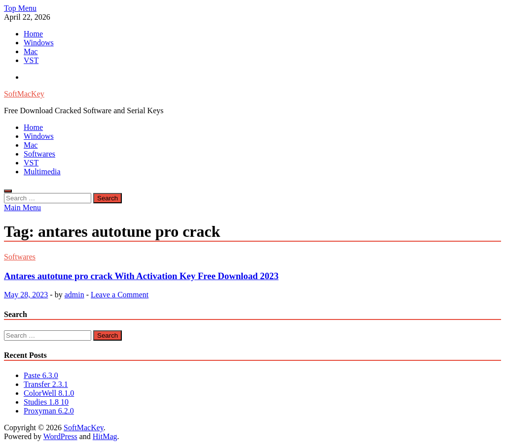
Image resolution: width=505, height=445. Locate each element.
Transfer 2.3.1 (46, 384)
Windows (39, 42)
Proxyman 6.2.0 (49, 411)
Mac (30, 51)
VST (31, 60)
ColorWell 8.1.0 (49, 393)
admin (74, 294)
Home (33, 34)
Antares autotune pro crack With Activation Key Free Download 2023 (141, 276)
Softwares (39, 154)
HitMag (105, 436)
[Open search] (8, 191)
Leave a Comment (119, 294)
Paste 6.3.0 (41, 375)
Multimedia (42, 171)
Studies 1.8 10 (46, 402)
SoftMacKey (24, 94)
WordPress (60, 436)
